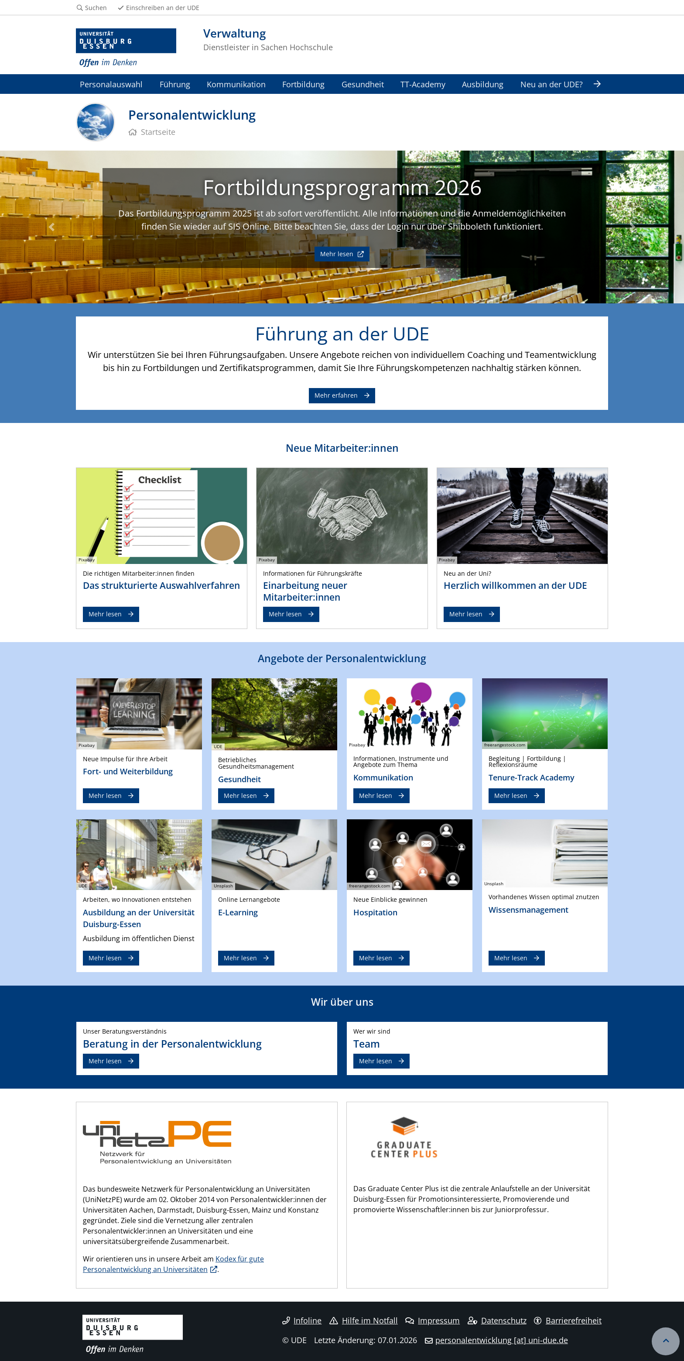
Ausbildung (482, 84)
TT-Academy (422, 84)
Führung (175, 84)
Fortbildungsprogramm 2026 (342, 187)
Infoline (302, 1320)
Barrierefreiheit (568, 1320)
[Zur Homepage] (126, 48)
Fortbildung (303, 84)
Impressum (432, 1320)
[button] (51, 227)
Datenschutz (497, 1320)
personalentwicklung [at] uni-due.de (501, 1340)
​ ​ (404, 1136)
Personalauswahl (111, 84)
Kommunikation (236, 84)
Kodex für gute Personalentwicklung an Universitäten (173, 1264)
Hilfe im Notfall (363, 1320)
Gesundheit (363, 84)
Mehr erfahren (336, 395)
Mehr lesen (337, 254)
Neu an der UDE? (551, 84)
